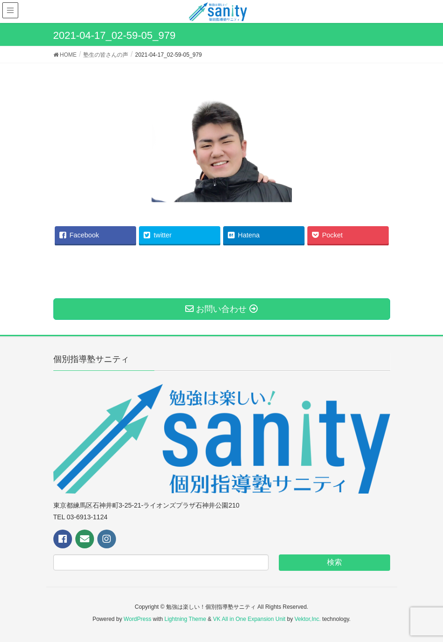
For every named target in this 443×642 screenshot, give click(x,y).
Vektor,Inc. (307, 619)
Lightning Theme (185, 619)
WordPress (137, 619)
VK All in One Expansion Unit (249, 619)
